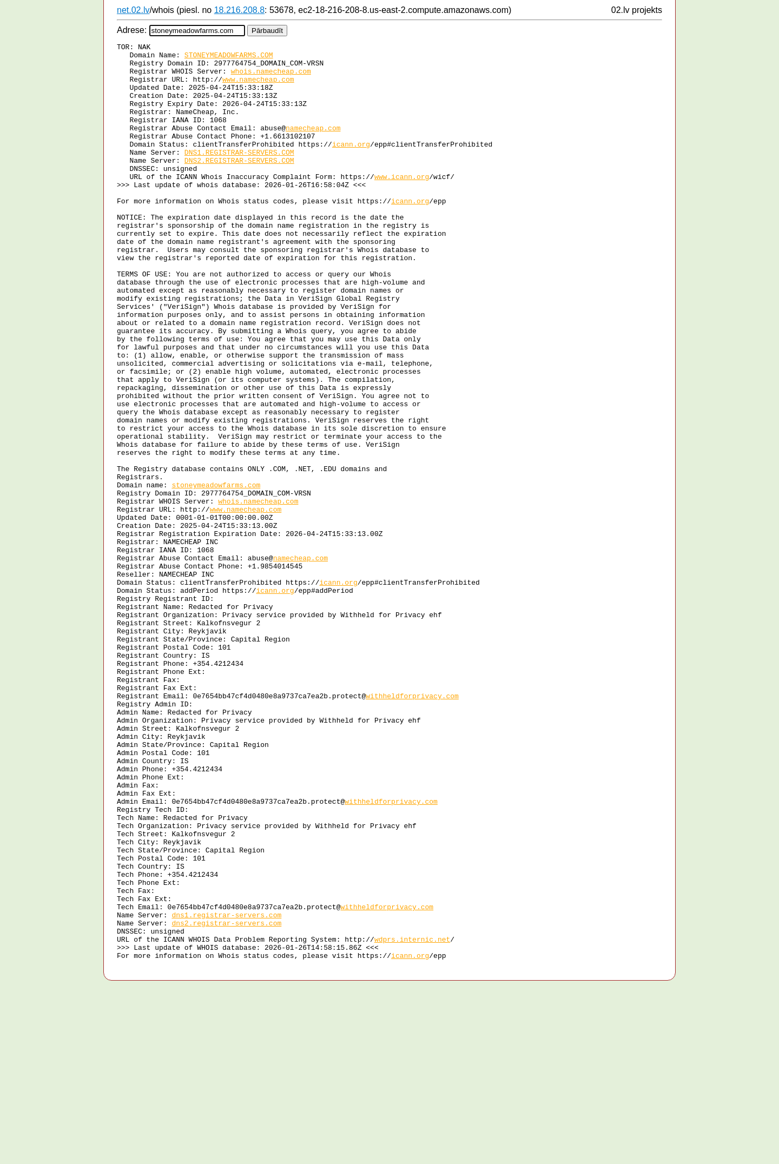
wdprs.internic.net (412, 1119)
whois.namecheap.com (271, 77)
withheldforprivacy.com (412, 827)
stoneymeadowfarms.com (215, 574)
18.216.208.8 (239, 10)
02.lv (620, 10)
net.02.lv (133, 10)
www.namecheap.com (258, 87)
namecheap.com (313, 145)
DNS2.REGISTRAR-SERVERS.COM (239, 184)
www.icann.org (401, 204)
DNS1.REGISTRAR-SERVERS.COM (239, 175)
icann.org (351, 165)
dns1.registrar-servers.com (226, 1090)
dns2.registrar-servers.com (226, 1100)
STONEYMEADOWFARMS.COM (228, 58)
